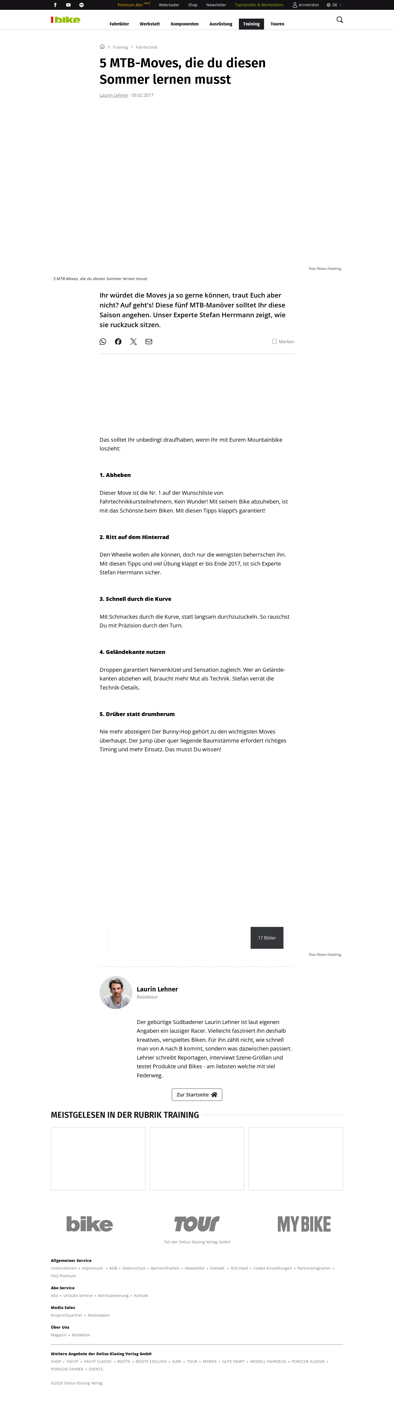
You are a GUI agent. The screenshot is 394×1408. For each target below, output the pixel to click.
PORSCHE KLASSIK (308, 1374)
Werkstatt (150, 24)
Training (251, 24)
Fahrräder (119, 24)
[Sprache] (333, 5)
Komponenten (185, 24)
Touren (277, 24)
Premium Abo (134, 4)
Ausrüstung (221, 24)
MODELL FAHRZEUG (268, 1374)
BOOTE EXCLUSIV (151, 1374)
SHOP (56, 1374)
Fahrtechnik (146, 115)
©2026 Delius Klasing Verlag (77, 1396)
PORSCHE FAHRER (67, 1382)
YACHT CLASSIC (98, 1374)
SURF (176, 1374)
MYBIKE (210, 1374)
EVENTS (96, 1382)
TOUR (192, 1374)
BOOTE (123, 1374)
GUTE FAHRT (233, 1374)
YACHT (72, 1374)
